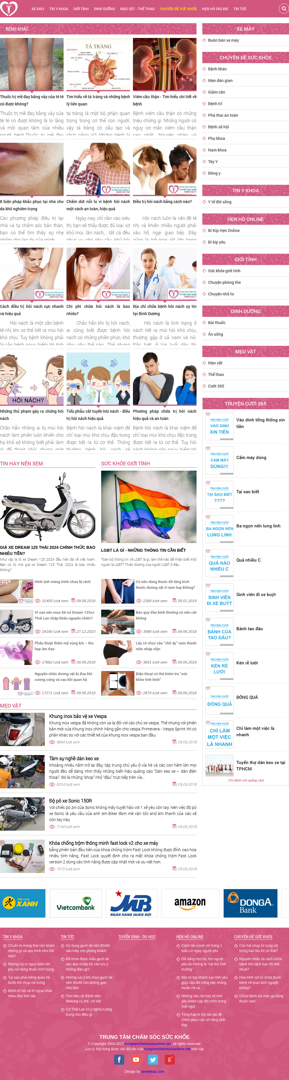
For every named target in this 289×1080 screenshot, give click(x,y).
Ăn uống (215, 334)
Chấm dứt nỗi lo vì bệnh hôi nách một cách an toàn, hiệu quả (98, 205)
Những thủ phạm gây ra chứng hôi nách (32, 414)
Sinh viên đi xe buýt (256, 594)
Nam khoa (217, 150)
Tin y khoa (58, 8)
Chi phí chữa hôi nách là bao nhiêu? (98, 310)
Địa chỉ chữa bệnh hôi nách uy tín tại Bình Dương (165, 310)
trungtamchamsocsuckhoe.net (148, 1044)
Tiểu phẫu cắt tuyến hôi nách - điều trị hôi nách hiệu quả (98, 414)
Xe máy (38, 8)
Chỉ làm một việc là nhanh (255, 731)
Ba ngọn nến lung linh (258, 526)
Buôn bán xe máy (223, 40)
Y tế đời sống (219, 201)
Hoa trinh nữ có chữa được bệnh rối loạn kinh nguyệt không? (260, 982)
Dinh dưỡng (104, 8)
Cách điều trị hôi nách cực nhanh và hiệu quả (32, 310)
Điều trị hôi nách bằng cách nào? (162, 201)
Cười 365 (216, 386)
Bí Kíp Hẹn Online (224, 230)
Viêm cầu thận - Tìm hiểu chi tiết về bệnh (165, 100)
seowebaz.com (152, 1072)
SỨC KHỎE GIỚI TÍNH (125, 463)
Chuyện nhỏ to (221, 294)
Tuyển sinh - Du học (137, 937)
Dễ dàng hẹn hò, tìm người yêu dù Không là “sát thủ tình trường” (203, 964)
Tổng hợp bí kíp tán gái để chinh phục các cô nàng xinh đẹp (203, 1020)
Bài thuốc (216, 322)
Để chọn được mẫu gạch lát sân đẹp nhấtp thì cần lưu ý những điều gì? (87, 964)
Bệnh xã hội (218, 126)
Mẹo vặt (10, 705)
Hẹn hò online (215, 8)
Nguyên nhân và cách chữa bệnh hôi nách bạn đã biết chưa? (260, 964)
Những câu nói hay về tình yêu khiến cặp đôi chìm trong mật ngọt (203, 1001)
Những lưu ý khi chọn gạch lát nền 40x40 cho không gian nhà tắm (89, 982)
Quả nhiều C (248, 560)
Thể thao (216, 374)
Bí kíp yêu (216, 242)
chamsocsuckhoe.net (167, 1049)
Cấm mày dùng (251, 457)
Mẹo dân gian (220, 80)
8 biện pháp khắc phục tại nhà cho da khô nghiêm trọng (32, 205)
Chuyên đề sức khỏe (253, 937)
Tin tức (240, 8)
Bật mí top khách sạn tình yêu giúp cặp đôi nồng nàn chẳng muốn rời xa (204, 982)
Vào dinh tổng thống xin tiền (260, 423)
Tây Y (213, 161)
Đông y (214, 173)
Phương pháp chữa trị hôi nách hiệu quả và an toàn (165, 414)
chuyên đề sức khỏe (178, 8)
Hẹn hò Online (189, 937)
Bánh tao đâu (249, 628)
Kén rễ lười (247, 663)
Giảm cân (216, 92)
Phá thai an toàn (223, 115)
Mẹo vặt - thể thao (137, 8)
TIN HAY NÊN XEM (21, 463)
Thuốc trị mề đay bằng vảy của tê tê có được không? (32, 100)
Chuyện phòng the (224, 282)
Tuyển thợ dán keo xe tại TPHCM (260, 765)
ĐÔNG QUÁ (247, 697)
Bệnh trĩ (215, 103)
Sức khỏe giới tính (224, 270)
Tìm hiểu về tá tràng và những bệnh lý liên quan (98, 100)
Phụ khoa (216, 138)
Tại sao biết (247, 491)
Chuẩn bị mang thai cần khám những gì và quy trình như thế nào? (31, 951)
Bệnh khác (217, 69)
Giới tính (81, 8)
